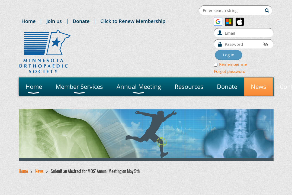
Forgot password (229, 71)
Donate (81, 21)
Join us (54, 21)
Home (28, 21)
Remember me (233, 64)
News (39, 171)
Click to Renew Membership (132, 21)
